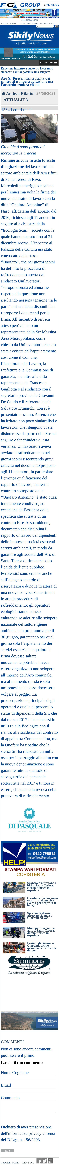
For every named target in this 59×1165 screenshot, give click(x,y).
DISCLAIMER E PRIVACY (47, 23)
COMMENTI (12, 1041)
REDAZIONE (4, 23)
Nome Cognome (15, 1072)
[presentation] (14, 1118)
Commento (10, 1097)
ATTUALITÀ (16, 99)
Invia (7, 1150)
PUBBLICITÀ (13, 23)
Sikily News (27, 1162)
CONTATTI (22, 23)
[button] (48, 62)
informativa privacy (24, 1133)
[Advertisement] (29, 993)
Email (6, 1085)
